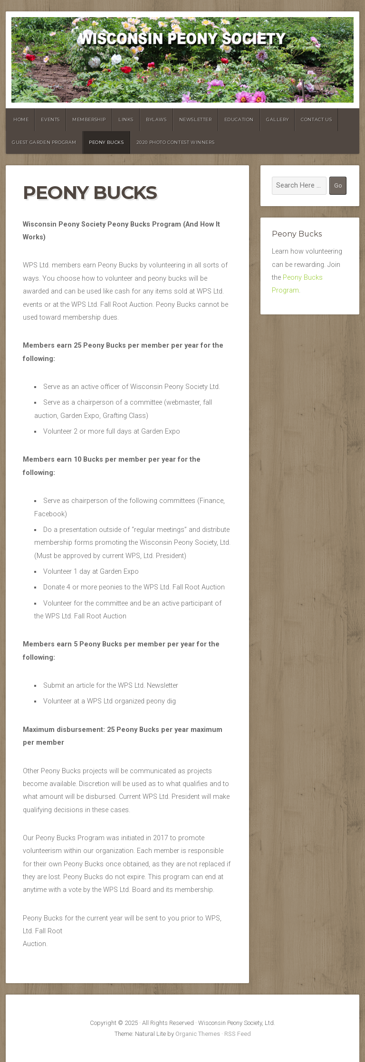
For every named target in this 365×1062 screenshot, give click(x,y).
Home (21, 119)
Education (239, 119)
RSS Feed (237, 1033)
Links (126, 119)
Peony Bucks (106, 142)
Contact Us (316, 119)
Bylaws (156, 119)
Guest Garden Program (44, 142)
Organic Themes (197, 1033)
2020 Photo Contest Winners (175, 142)
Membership (89, 119)
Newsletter (195, 119)
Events (50, 119)
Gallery (277, 119)
